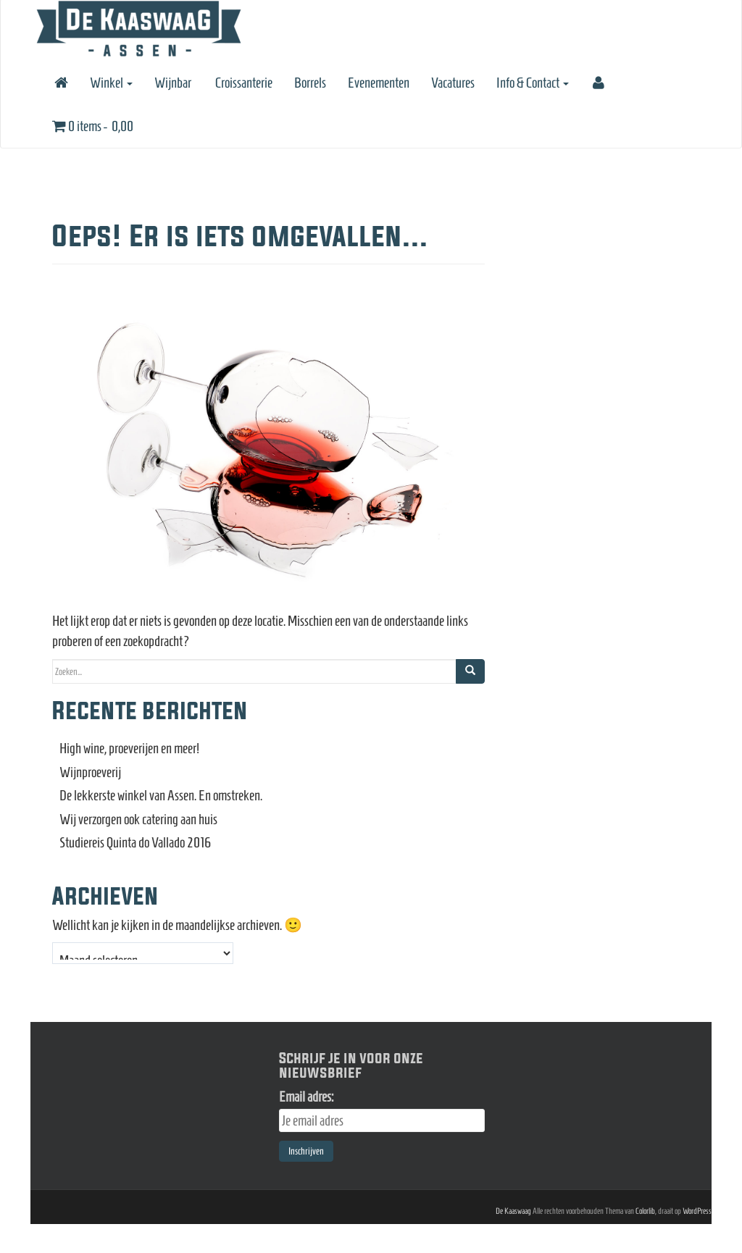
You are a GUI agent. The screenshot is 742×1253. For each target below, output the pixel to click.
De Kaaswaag (513, 1210)
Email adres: (306, 1097)
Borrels (310, 83)
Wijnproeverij (90, 772)
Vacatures (453, 83)
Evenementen (378, 83)
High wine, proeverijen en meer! (129, 748)
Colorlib (645, 1210)
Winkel (111, 83)
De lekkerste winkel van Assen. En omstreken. (160, 795)
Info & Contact (532, 83)
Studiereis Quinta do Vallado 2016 (135, 842)
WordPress (697, 1210)
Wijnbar (172, 83)
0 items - (92, 126)
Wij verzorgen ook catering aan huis (138, 819)
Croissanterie (242, 83)
